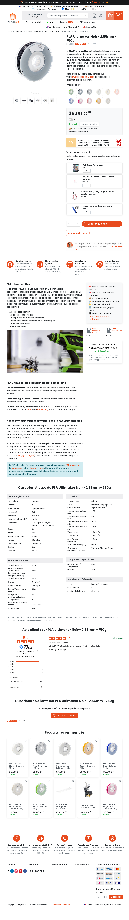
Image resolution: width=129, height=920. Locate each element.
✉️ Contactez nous (59, 895)
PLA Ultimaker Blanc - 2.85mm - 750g (17, 766)
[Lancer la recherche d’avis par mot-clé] (42, 687)
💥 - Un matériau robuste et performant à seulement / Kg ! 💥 (64, 2)
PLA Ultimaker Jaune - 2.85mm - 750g (88, 766)
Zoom (35, 93)
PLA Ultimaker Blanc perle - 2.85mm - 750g (16, 806)
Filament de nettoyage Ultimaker (61, 806)
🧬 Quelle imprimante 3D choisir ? (62, 27)
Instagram (16, 909)
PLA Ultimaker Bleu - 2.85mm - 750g (110, 766)
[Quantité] (73, 223)
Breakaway (42, 409)
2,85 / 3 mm (11, 620)
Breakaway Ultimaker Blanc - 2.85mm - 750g (64, 766)
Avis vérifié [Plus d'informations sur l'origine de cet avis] (119, 638)
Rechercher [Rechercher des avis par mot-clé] (25, 687)
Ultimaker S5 (72, 465)
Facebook (25, 909)
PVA (29, 409)
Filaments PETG (35, 880)
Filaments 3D (84, 617)
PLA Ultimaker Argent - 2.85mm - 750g (40, 766)
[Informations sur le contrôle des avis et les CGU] (37, 651)
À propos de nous (81, 868)
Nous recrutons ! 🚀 (82, 883)
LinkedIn (12, 909)
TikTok (8, 909)
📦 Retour (95, 6)
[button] (51, 22)
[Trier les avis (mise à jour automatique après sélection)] (26, 682)
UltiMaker (21, 620)
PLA (92, 617)
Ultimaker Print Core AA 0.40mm (87, 807)
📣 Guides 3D (89, 27)
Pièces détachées (37, 889)
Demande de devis (77, 233)
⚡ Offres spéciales (86, 22)
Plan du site (79, 886)
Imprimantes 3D (36, 868)
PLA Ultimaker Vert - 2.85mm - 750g (40, 806)
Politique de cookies (82, 880)
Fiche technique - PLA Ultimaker (97, 330)
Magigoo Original (26, 455)
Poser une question (64, 715)
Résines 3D (33, 883)
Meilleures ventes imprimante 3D (40, 620)
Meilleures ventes (14, 883)
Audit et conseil (13, 886)
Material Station (36, 468)
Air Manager (17, 468)
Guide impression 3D (61, 916)
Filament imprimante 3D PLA (106, 617)
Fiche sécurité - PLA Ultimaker (117, 330)
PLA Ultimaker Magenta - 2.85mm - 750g (110, 806)
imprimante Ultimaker (83, 76)
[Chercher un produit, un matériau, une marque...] (67, 15)
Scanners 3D (34, 871)
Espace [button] (66, 22)
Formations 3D (13, 889)
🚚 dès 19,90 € (65, 6)
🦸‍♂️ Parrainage (57, 892)
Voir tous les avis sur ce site (25, 657)
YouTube (20, 909)
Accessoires (34, 886)
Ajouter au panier (96, 223)
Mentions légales (81, 877)
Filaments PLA (35, 877)
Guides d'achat (13, 880)
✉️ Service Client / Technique (45, 9)
